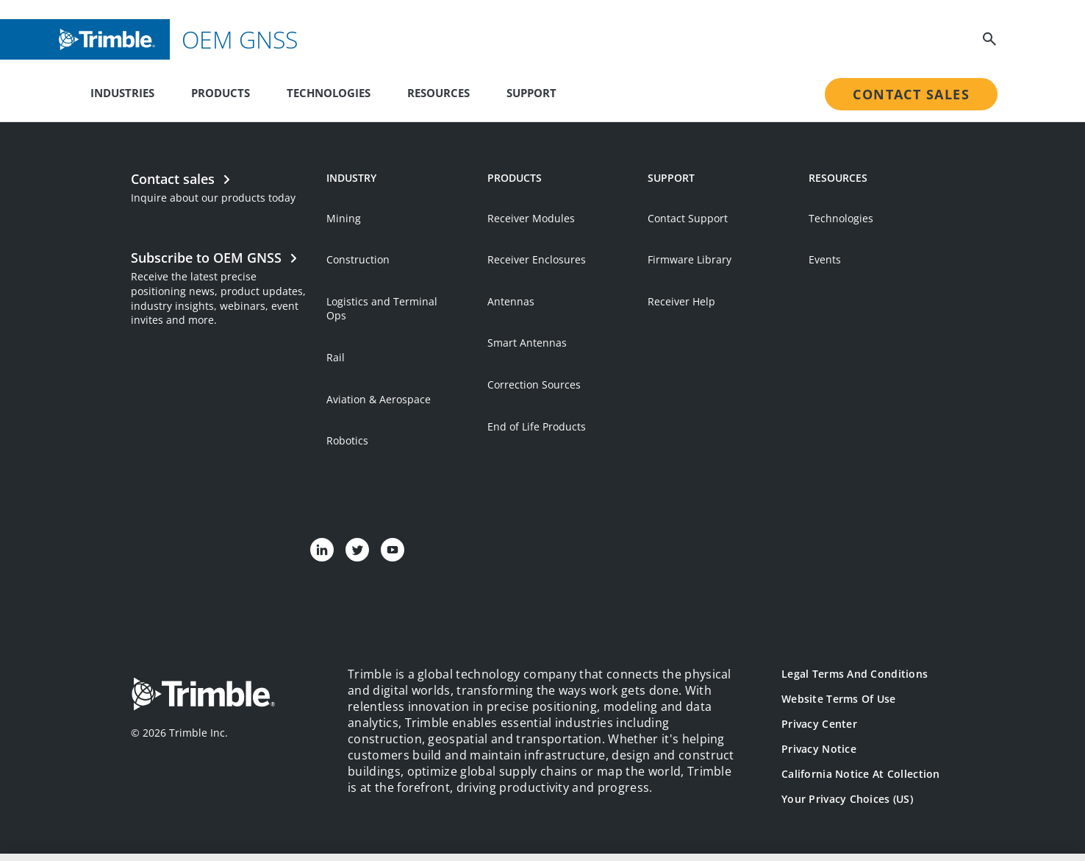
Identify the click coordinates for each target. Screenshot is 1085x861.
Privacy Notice (818, 749)
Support (531, 92)
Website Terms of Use (838, 699)
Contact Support (688, 218)
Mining (343, 218)
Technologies (328, 92)
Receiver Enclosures (536, 259)
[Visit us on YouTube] (392, 549)
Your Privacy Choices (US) (847, 799)
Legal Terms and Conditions (854, 674)
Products (220, 92)
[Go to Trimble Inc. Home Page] (203, 696)
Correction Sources (534, 384)
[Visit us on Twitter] (357, 549)
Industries (122, 92)
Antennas (510, 301)
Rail (335, 357)
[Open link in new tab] (221, 286)
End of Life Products (536, 426)
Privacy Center (819, 724)
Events (825, 259)
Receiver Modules (531, 218)
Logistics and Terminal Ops (381, 308)
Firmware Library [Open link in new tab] (689, 259)
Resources (438, 92)
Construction (358, 259)
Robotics (347, 440)
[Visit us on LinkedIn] (322, 549)
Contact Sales (911, 94)
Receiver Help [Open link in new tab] (681, 301)
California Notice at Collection (860, 774)
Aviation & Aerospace (378, 399)
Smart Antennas (527, 343)
